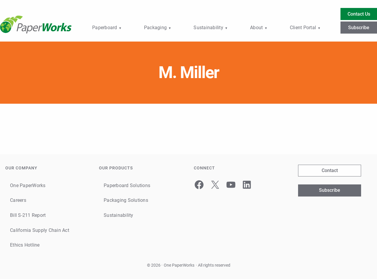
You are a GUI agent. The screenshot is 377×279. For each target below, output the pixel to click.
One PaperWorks (179, 265)
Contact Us (359, 14)
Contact (330, 170)
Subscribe (358, 27)
